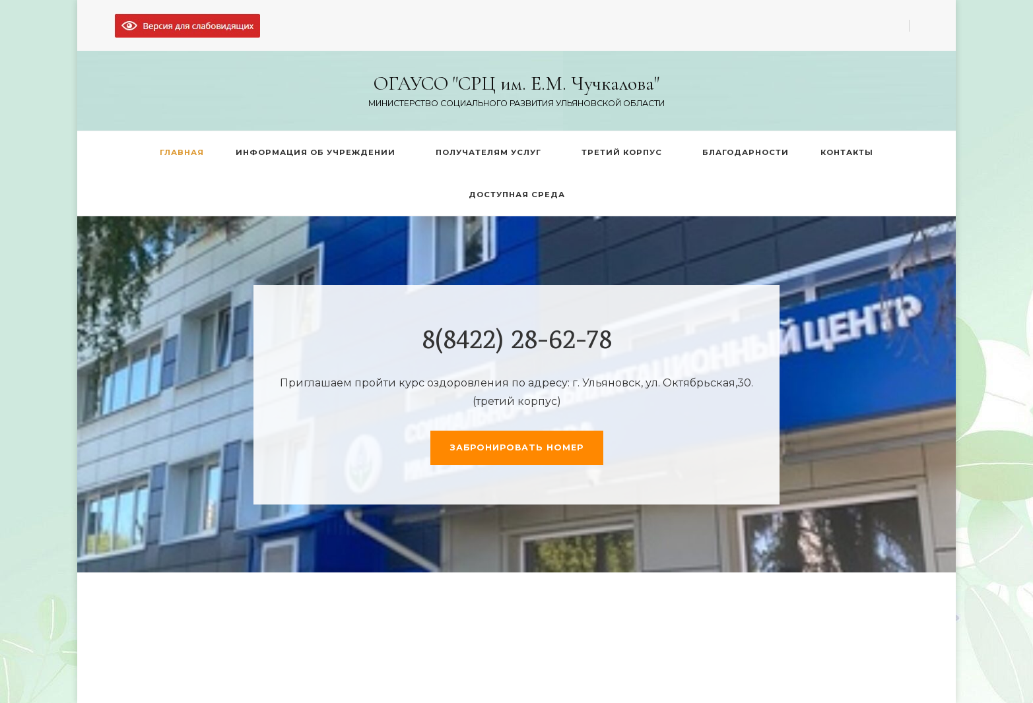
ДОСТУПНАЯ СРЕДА (517, 194)
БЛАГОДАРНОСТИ (745, 152)
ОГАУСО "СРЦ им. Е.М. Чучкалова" (516, 83)
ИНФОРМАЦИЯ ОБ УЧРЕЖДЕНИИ (315, 152)
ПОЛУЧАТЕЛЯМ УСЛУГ (488, 152)
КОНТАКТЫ (846, 152)
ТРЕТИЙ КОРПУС (622, 152)
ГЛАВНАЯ (182, 152)
